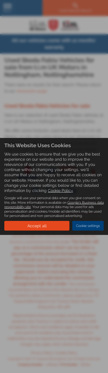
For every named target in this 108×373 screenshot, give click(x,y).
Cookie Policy (60, 190)
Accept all (37, 226)
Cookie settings (88, 226)
